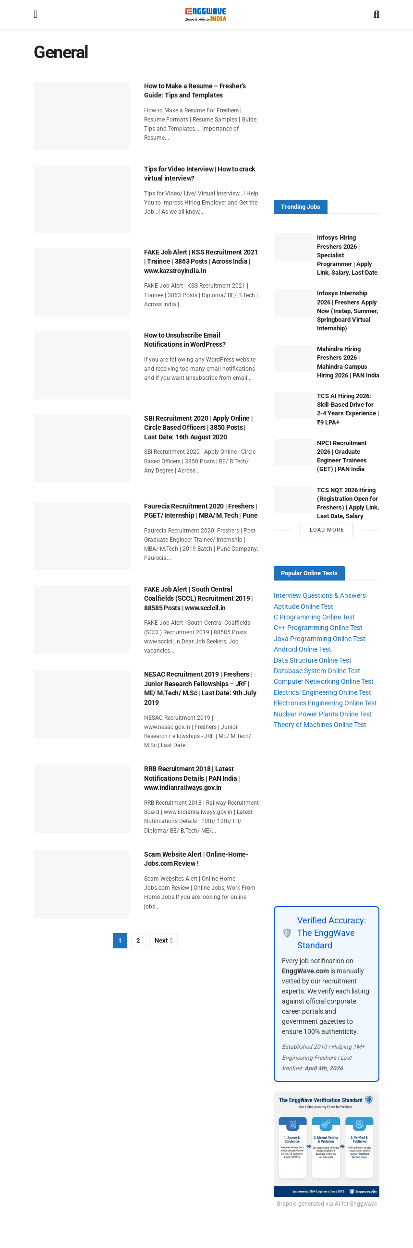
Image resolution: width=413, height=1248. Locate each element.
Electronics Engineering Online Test (325, 703)
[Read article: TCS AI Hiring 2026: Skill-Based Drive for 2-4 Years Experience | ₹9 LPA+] (293, 405)
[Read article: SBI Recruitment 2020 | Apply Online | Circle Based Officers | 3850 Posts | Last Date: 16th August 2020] (82, 448)
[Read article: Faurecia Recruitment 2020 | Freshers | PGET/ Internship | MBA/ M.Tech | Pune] (82, 536)
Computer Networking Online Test (324, 681)
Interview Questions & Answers (320, 595)
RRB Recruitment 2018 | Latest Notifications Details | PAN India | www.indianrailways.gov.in (192, 778)
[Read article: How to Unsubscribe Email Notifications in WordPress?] (82, 365)
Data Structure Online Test (313, 660)
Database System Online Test (317, 671)
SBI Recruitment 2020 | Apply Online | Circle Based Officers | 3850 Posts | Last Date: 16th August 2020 (198, 427)
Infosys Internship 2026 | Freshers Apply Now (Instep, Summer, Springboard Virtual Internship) (347, 311)
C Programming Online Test (314, 617)
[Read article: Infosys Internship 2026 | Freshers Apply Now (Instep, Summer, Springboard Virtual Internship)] (293, 302)
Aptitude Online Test (303, 606)
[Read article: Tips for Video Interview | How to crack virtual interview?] (82, 199)
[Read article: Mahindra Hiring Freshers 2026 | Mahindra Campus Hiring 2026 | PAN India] (293, 358)
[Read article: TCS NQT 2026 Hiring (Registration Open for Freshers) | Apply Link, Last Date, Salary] (293, 499)
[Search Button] (376, 14)
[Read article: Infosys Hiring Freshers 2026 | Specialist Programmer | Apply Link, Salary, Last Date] (293, 247)
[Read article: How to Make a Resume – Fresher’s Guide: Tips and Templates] (82, 116)
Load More (327, 530)
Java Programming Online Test (319, 638)
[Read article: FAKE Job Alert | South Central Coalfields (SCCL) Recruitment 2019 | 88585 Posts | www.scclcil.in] (82, 619)
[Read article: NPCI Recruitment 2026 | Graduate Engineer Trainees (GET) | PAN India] (293, 452)
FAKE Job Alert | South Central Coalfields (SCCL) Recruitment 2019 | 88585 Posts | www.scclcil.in (198, 598)
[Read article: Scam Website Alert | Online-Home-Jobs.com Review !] (82, 884)
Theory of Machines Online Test (320, 724)
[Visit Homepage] (205, 14)
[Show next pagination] (163, 940)
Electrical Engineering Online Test (322, 692)
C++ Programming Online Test (318, 627)
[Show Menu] (35, 14)
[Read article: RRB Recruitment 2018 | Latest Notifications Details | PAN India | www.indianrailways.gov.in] (82, 798)
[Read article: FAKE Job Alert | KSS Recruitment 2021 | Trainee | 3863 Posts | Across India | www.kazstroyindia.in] (82, 282)
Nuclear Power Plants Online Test (323, 714)
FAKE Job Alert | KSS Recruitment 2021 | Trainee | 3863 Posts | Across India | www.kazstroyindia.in (201, 261)
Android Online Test (302, 649)
